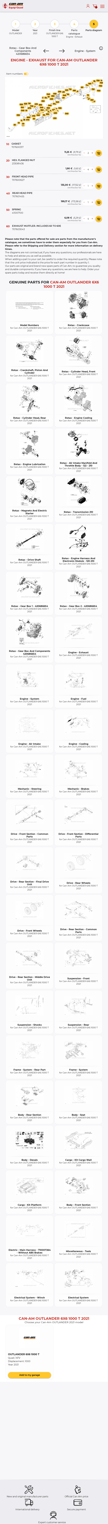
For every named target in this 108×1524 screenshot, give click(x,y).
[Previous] (46, 51)
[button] (101, 48)
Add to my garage (29, 1375)
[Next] (62, 51)
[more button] (92, 153)
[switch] (26, 74)
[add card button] (98, 153)
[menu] (102, 6)
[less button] (84, 153)
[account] (88, 6)
